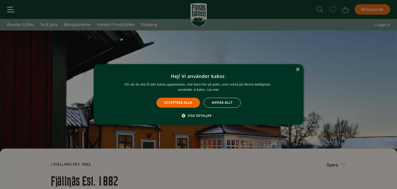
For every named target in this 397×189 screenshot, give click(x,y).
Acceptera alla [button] (178, 102)
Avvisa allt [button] (222, 102)
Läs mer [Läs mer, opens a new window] (213, 90)
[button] (199, 115)
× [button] (298, 70)
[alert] (198, 94)
